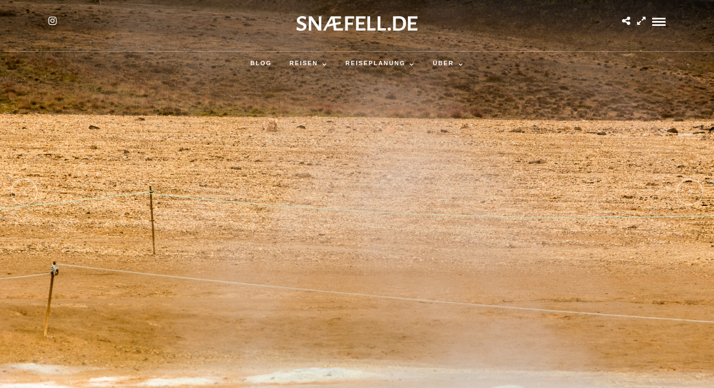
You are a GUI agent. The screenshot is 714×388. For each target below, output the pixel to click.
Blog (261, 63)
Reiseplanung (375, 63)
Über (443, 63)
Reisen (303, 63)
